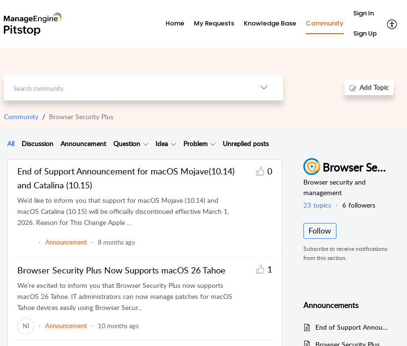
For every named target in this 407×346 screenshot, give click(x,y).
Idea (162, 143)
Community (21, 116)
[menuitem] (365, 14)
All (10, 143)
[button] (392, 24)
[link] (25, 247)
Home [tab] (175, 23)
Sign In (363, 13)
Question (126, 143)
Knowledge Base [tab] (270, 23)
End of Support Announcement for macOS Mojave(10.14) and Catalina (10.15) (126, 178)
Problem (195, 143)
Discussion (37, 143)
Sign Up (365, 33)
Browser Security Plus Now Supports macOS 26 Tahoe (121, 270)
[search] (124, 87)
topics (317, 205)
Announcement (83, 143)
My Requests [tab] (214, 23)
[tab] (10, 143)
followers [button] (358, 205)
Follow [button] (320, 230)
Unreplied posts (246, 143)
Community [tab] (325, 23)
